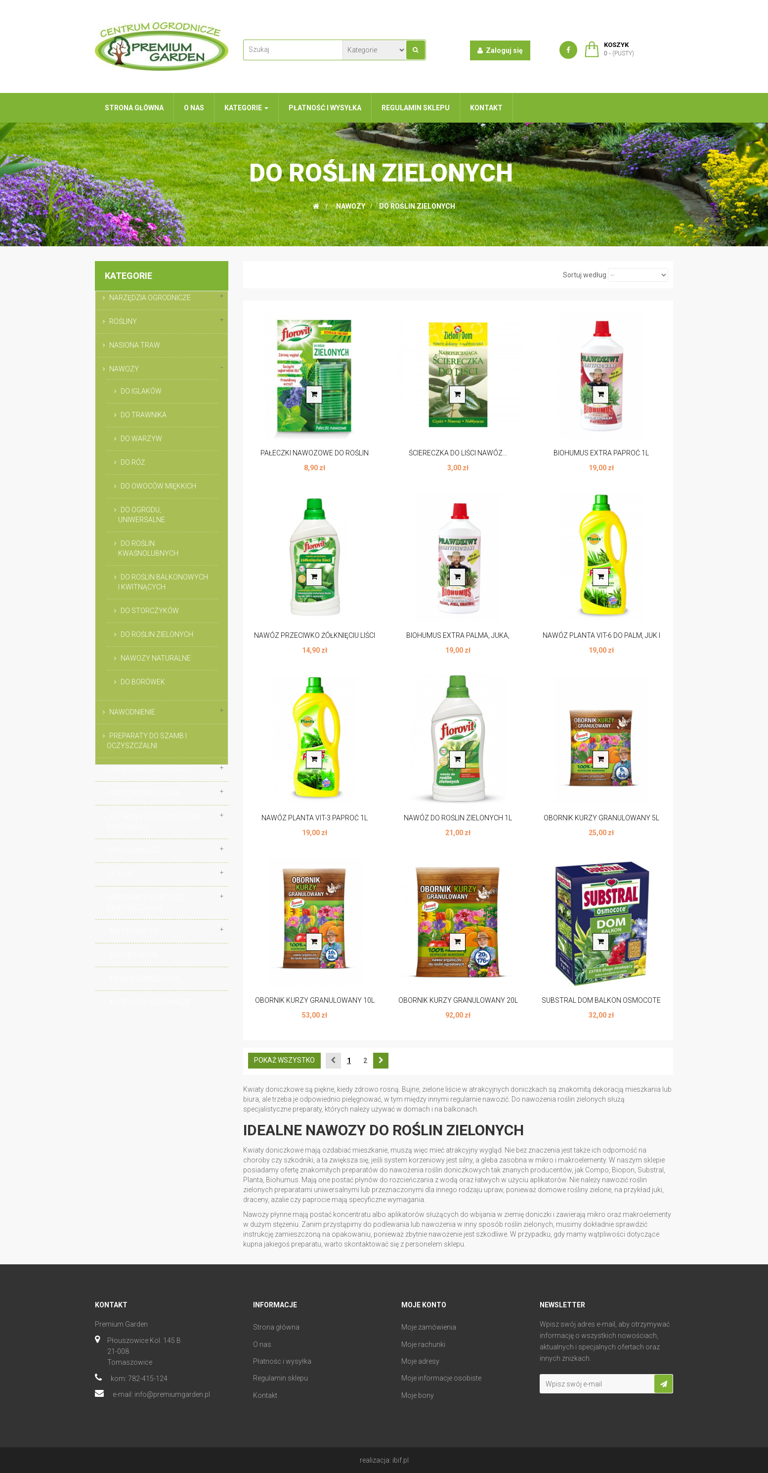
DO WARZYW (141, 439)
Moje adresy (420, 1361)
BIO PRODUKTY (133, 931)
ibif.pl (400, 1460)
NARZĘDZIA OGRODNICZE (150, 298)
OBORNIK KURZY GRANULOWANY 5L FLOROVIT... (601, 823)
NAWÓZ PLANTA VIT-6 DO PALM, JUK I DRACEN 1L (601, 640)
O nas (262, 1344)
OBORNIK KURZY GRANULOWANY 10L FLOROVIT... (315, 1005)
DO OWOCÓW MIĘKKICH (158, 486)
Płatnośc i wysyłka (282, 1361)
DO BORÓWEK (143, 682)
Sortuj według (584, 275)
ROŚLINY (123, 321)
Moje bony (417, 1395)
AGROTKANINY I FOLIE (144, 793)
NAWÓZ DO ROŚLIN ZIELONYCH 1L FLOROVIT (458, 823)
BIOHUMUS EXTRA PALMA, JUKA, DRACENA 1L (458, 640)
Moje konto (423, 1305)
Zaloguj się (500, 50)
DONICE (121, 874)
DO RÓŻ (133, 462)
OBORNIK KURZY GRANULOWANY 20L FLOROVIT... (458, 1005)
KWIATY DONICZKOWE (144, 978)
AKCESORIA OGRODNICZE (150, 769)
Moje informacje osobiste (441, 1378)
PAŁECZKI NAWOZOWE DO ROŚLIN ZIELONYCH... (314, 458)
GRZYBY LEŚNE (133, 955)
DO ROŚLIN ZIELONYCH (157, 634)
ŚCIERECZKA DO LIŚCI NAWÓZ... (458, 453)
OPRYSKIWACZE (135, 850)
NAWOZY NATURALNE (156, 658)
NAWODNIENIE (132, 712)
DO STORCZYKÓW (150, 611)
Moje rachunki (423, 1344)
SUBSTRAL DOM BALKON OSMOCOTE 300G (601, 1005)
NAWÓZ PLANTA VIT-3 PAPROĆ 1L (314, 818)
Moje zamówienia (428, 1327)
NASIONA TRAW (134, 345)
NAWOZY (124, 369)
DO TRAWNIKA (144, 415)
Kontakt (265, 1395)
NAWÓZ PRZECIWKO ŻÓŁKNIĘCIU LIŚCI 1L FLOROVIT (314, 640)
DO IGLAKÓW (141, 391)
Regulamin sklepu (280, 1378)
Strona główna (276, 1327)
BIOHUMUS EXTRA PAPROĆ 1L (601, 453)
